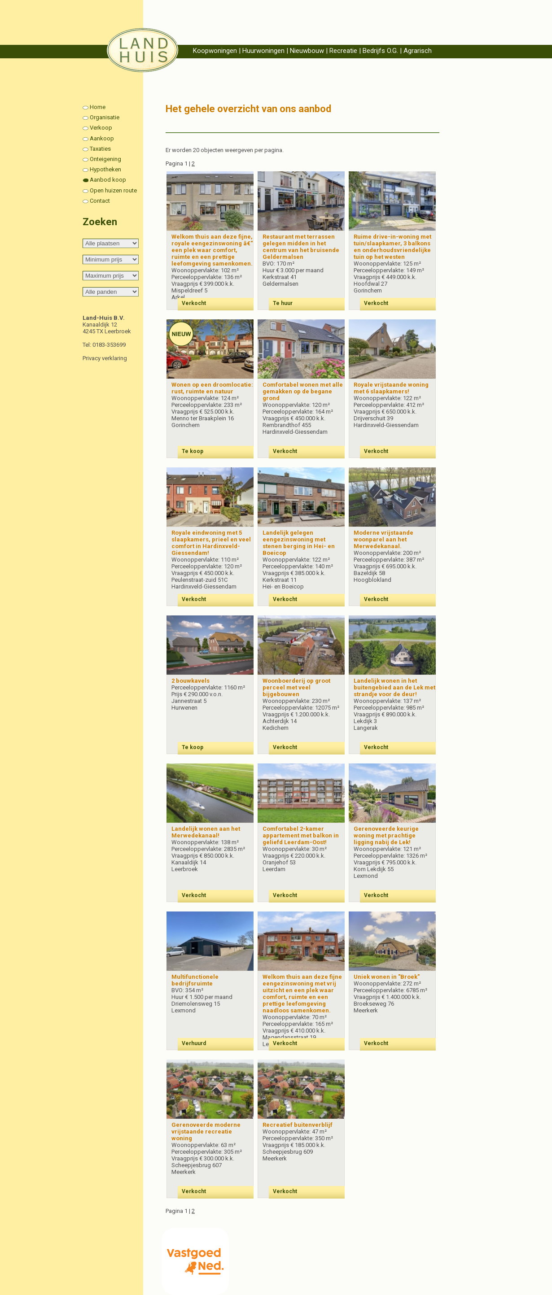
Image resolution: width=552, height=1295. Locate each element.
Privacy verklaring (105, 358)
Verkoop (101, 127)
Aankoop (102, 138)
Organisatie (104, 117)
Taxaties (100, 148)
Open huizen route (113, 190)
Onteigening (105, 159)
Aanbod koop (108, 179)
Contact (100, 200)
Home (97, 107)
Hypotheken (105, 169)
